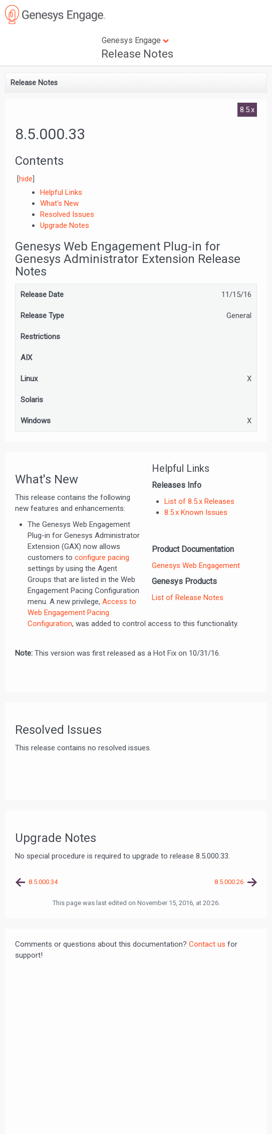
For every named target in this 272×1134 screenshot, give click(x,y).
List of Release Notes (187, 597)
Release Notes (137, 54)
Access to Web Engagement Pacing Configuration (82, 612)
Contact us (207, 944)
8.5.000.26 (228, 882)
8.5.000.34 (43, 882)
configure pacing (102, 557)
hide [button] (26, 179)
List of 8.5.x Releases (199, 501)
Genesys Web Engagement (196, 565)
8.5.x (247, 109)
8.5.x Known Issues (195, 512)
